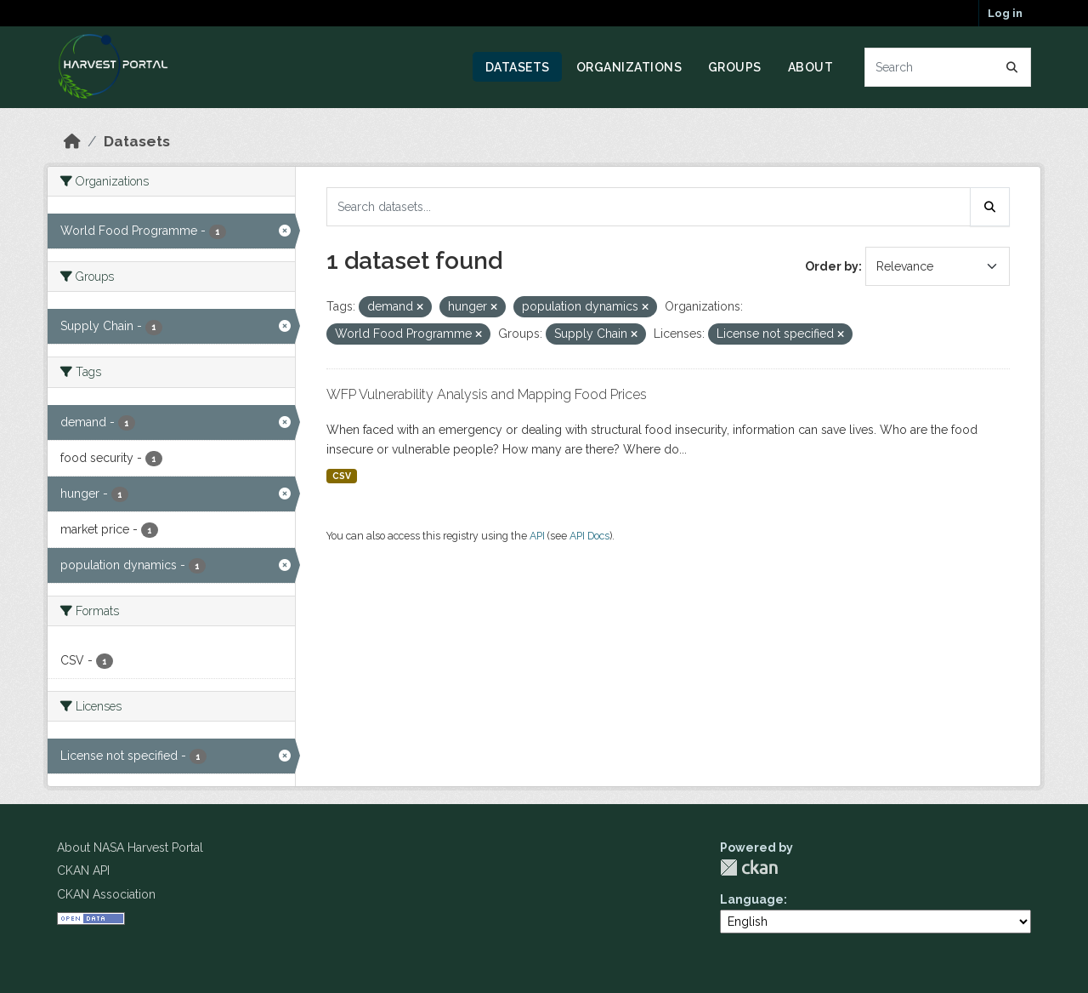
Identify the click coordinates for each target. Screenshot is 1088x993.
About (811, 67)
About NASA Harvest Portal (130, 847)
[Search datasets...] (948, 67)
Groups (735, 67)
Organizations (629, 67)
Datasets (517, 67)
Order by (831, 266)
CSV (341, 476)
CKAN (749, 867)
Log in (1005, 13)
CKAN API (83, 870)
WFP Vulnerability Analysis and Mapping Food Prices (486, 394)
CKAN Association (106, 894)
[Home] (72, 141)
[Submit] (1012, 67)
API (537, 535)
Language (752, 899)
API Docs (589, 535)
